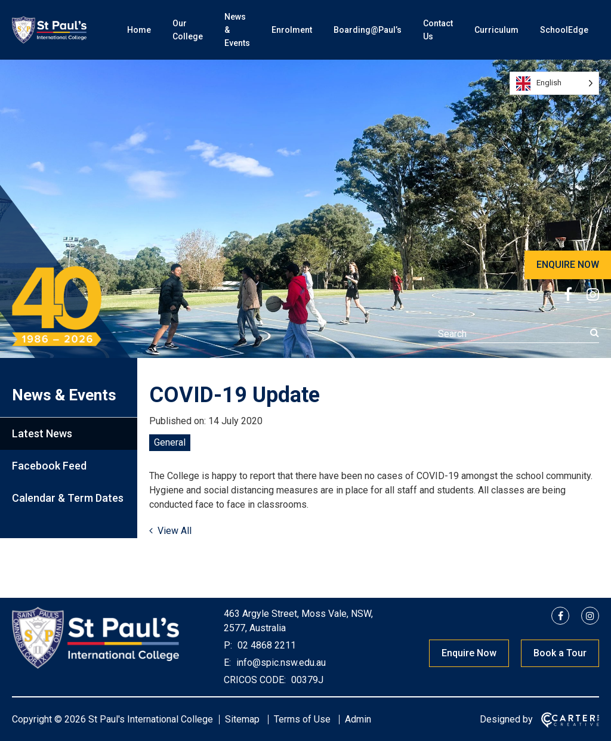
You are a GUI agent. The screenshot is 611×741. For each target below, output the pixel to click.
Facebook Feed (49, 465)
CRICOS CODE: (255, 680)
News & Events (237, 30)
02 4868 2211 (265, 645)
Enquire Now (469, 653)
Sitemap (242, 719)
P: (228, 645)
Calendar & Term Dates (68, 498)
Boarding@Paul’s (368, 30)
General (170, 442)
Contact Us (438, 29)
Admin (358, 719)
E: (227, 662)
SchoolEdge (564, 30)
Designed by (506, 719)
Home (139, 30)
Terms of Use (302, 719)
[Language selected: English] (554, 83)
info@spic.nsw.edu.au (280, 662)
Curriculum (496, 30)
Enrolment (291, 30)
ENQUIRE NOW (567, 264)
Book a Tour (560, 653)
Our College (187, 29)
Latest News (42, 433)
